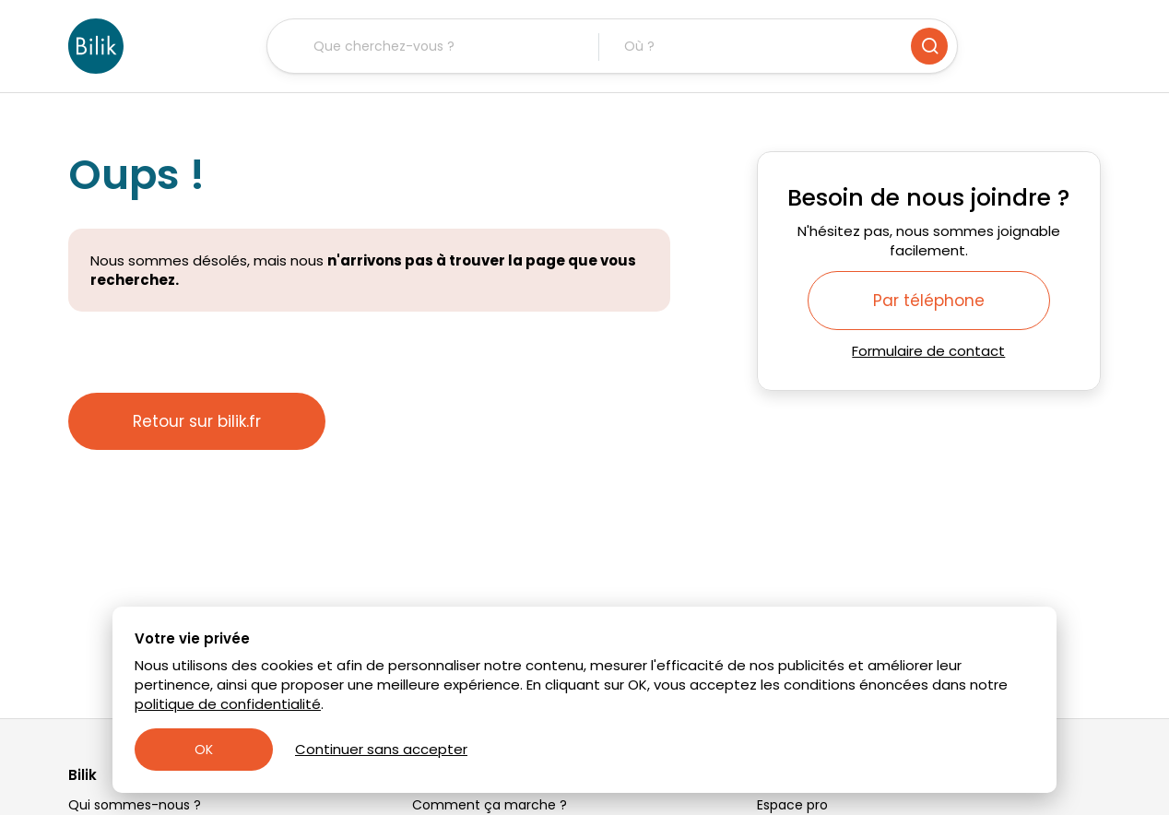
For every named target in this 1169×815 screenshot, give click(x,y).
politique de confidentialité (228, 704)
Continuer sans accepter (381, 749)
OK (204, 749)
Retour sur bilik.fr (197, 421)
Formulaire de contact (928, 350)
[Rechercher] (929, 46)
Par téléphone (929, 300)
